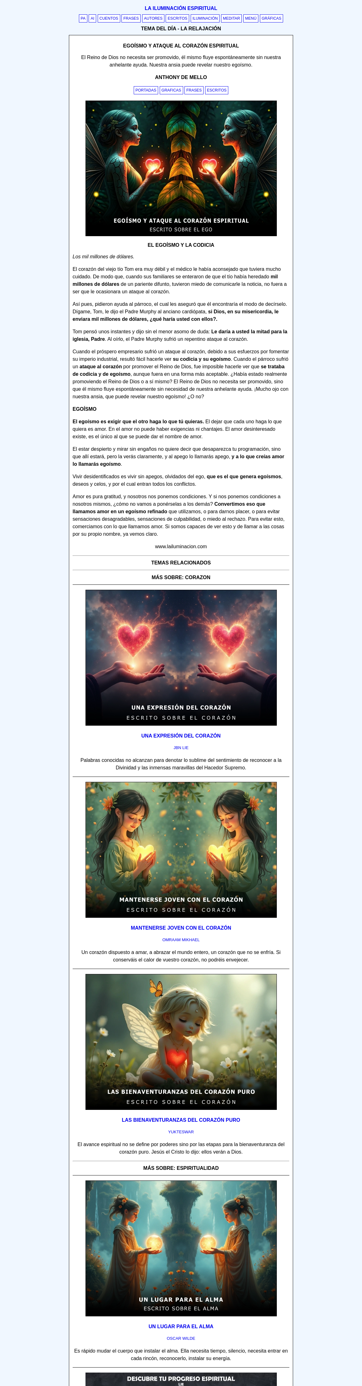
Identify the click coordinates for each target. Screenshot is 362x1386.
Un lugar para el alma (180, 1326)
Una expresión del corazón (180, 735)
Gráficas (272, 18)
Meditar (231, 18)
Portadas (146, 90)
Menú (250, 18)
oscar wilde (181, 1338)
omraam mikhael (180, 939)
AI (92, 18)
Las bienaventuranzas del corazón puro (181, 1120)
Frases (131, 18)
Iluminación (205, 18)
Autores (153, 18)
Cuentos (109, 18)
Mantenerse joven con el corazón (181, 928)
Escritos (177, 18)
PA (83, 18)
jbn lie (181, 747)
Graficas (171, 90)
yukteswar (181, 1132)
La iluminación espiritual (181, 8)
